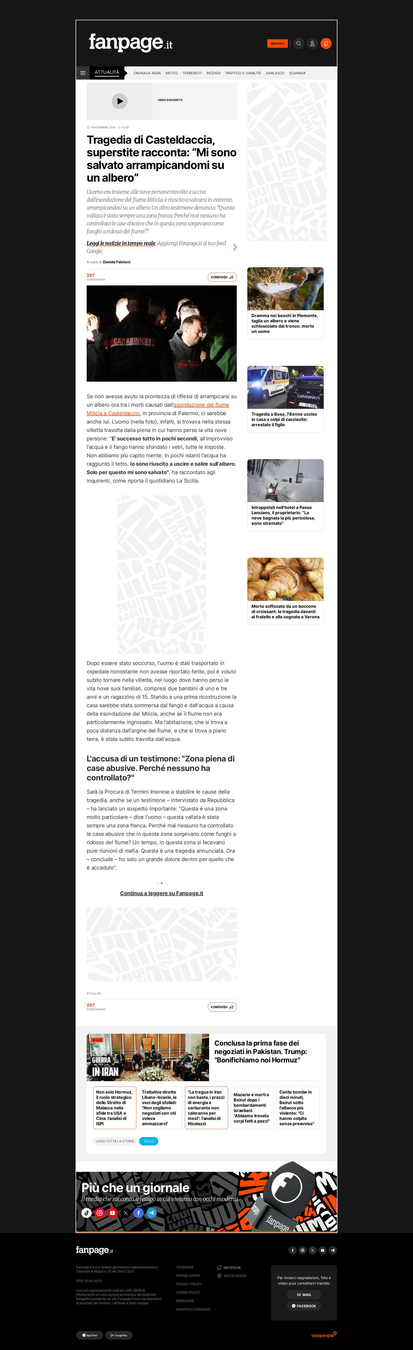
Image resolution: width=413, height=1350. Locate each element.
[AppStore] (89, 1335)
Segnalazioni (188, 1276)
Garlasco (275, 73)
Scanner (297, 73)
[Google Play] (118, 1335)
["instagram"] (102, 1214)
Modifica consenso (193, 1309)
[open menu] (83, 73)
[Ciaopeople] (324, 1336)
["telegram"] (161, 1214)
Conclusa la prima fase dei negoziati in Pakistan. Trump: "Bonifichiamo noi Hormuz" (260, 1051)
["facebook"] (146, 1214)
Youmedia (184, 1267)
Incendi (213, 73)
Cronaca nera (147, 73)
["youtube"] (117, 1214)
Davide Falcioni (116, 262)
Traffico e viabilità (243, 73)
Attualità (107, 72)
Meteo (172, 73)
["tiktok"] (87, 1214)
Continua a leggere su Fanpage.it (161, 893)
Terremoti (192, 73)
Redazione (185, 1301)
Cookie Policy (188, 1292)
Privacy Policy (189, 1284)
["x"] (132, 1214)
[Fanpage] (94, 1250)
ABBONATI (277, 43)
